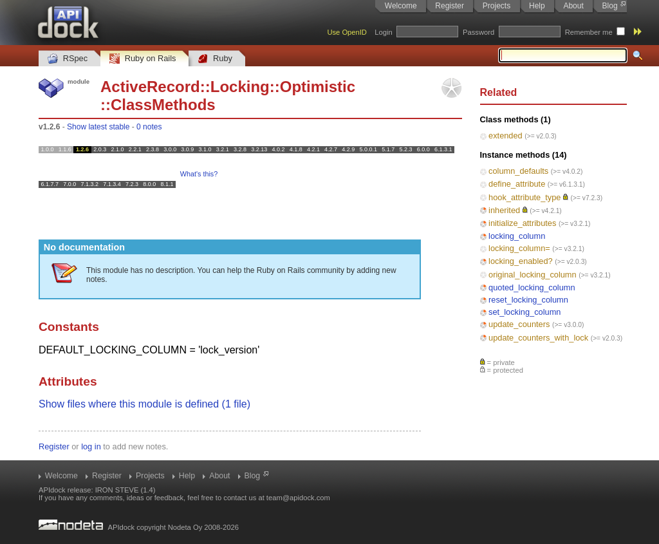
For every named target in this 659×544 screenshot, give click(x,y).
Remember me (589, 32)
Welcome (401, 5)
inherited (504, 210)
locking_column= (519, 248)
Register (449, 5)
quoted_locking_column (531, 287)
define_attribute (516, 184)
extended (505, 135)
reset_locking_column (528, 300)
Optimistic (317, 86)
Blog (610, 5)
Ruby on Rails (142, 58)
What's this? (199, 174)
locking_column (516, 236)
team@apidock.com (298, 498)
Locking (240, 86)
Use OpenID (347, 32)
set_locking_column (524, 312)
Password (478, 32)
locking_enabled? (520, 261)
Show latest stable (98, 126)
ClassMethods (163, 104)
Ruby (215, 58)
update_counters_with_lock (538, 337)
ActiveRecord (150, 86)
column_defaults (518, 171)
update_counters (519, 324)
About (573, 5)
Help (537, 5)
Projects (496, 5)
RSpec (68, 58)
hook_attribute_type (524, 197)
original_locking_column (532, 274)
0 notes (149, 126)
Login (383, 32)
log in (91, 446)
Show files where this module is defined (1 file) (144, 404)
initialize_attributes (522, 223)
